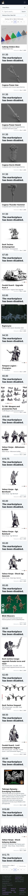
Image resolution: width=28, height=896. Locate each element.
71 (21, 21)
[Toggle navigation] (25, 2)
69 (18, 21)
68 (15, 21)
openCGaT (18, 878)
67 (12, 21)
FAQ (15, 892)
